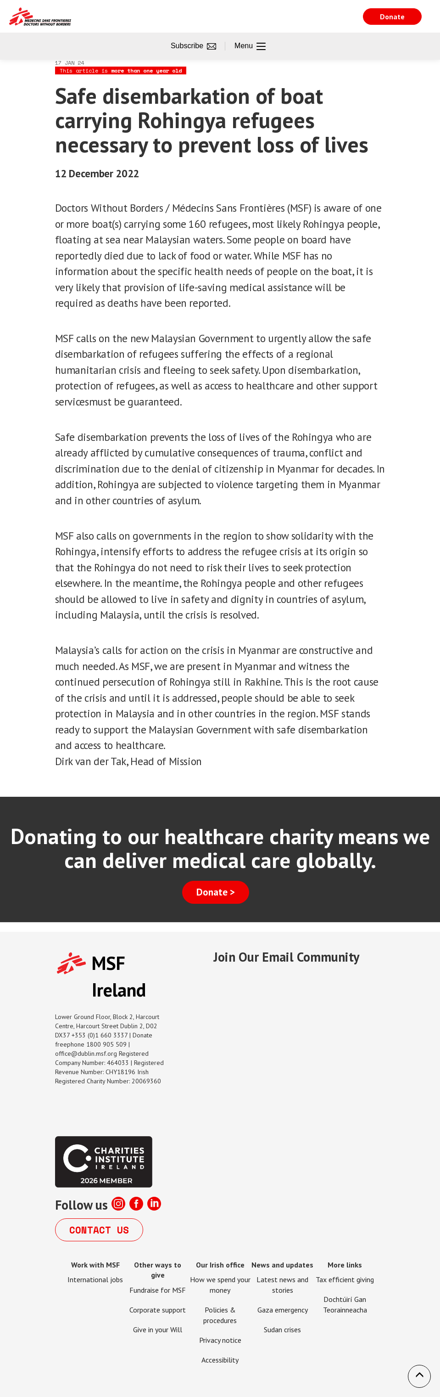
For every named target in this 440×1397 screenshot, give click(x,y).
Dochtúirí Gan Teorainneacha (345, 1304)
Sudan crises (282, 1329)
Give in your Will (157, 1329)
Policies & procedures (220, 1315)
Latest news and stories (282, 1285)
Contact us (99, 1229)
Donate (392, 16)
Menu (250, 46)
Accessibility (220, 1359)
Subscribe (193, 46)
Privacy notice (220, 1340)
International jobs (95, 1279)
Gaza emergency (282, 1309)
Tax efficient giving (345, 1279)
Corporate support (157, 1309)
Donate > (215, 892)
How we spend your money (220, 1285)
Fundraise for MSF (157, 1290)
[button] (419, 1376)
